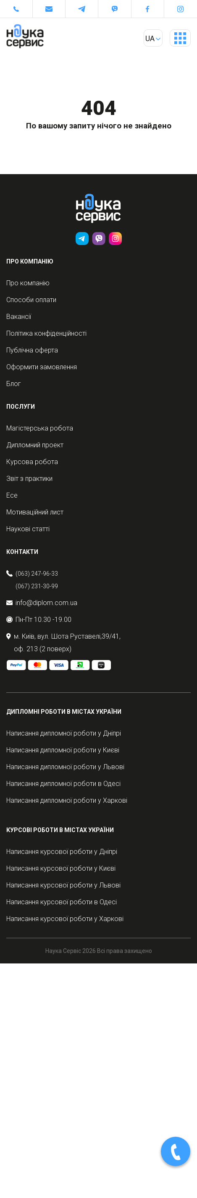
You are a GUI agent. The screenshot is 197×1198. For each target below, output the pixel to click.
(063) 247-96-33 (37, 573)
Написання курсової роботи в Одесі (61, 902)
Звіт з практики (29, 479)
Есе (12, 495)
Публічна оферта (32, 350)
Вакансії (18, 317)
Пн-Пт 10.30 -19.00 (38, 620)
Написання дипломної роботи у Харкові (66, 800)
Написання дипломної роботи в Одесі (63, 784)
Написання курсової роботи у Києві (61, 868)
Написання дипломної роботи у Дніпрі (63, 733)
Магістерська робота (39, 428)
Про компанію (28, 283)
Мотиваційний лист (34, 512)
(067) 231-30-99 (37, 586)
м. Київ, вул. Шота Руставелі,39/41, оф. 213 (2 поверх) (63, 642)
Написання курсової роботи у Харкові (64, 919)
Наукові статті (28, 529)
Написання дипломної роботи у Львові (65, 767)
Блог (13, 384)
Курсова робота (32, 462)
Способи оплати (31, 300)
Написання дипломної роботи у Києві (62, 750)
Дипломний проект (34, 445)
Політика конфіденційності (46, 333)
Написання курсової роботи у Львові (63, 885)
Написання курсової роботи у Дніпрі (61, 852)
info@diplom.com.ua (41, 603)
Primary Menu (180, 41)
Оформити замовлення (41, 367)
